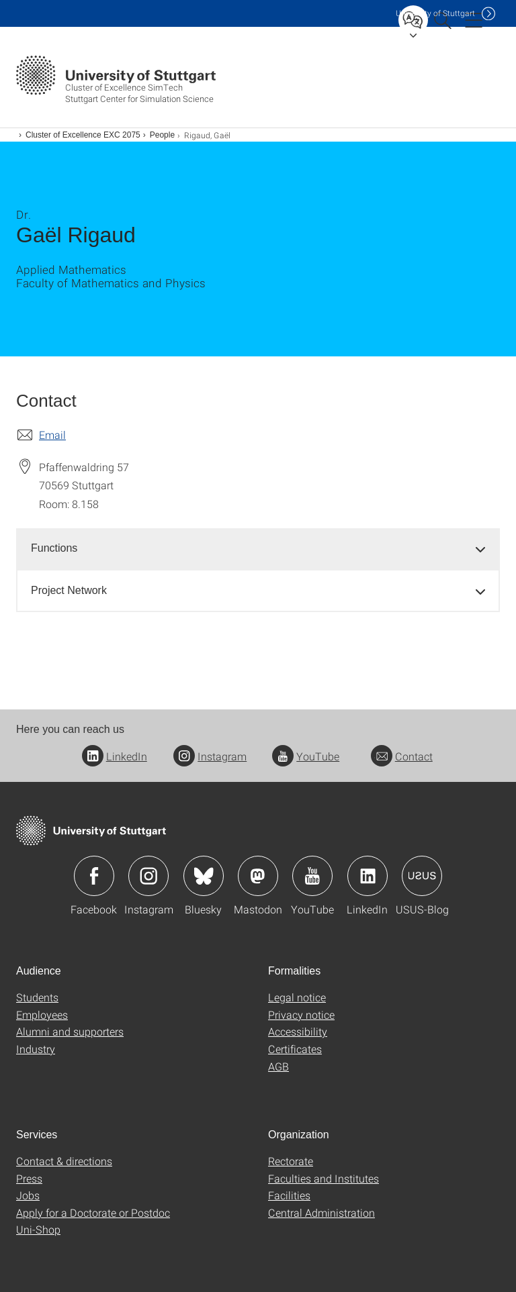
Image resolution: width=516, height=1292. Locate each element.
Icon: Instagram (148, 876)
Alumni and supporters (70, 1031)
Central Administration (321, 1212)
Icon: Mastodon (258, 876)
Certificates (295, 1049)
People (162, 135)
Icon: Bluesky (203, 876)
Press (29, 1178)
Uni (435, 13)
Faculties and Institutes (323, 1178)
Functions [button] (54, 548)
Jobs (28, 1195)
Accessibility (297, 1031)
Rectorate (290, 1161)
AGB (278, 1066)
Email (52, 435)
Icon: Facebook (94, 876)
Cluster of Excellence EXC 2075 (83, 135)
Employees (42, 1014)
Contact (402, 756)
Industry (35, 1049)
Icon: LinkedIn (367, 876)
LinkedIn (114, 756)
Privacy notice (301, 1014)
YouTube (305, 756)
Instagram (210, 756)
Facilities (289, 1195)
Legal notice (297, 997)
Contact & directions (64, 1161)
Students (37, 997)
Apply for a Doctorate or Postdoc (93, 1212)
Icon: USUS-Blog (422, 876)
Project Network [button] (69, 590)
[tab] (258, 548)
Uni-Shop (38, 1229)
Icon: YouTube (312, 876)
